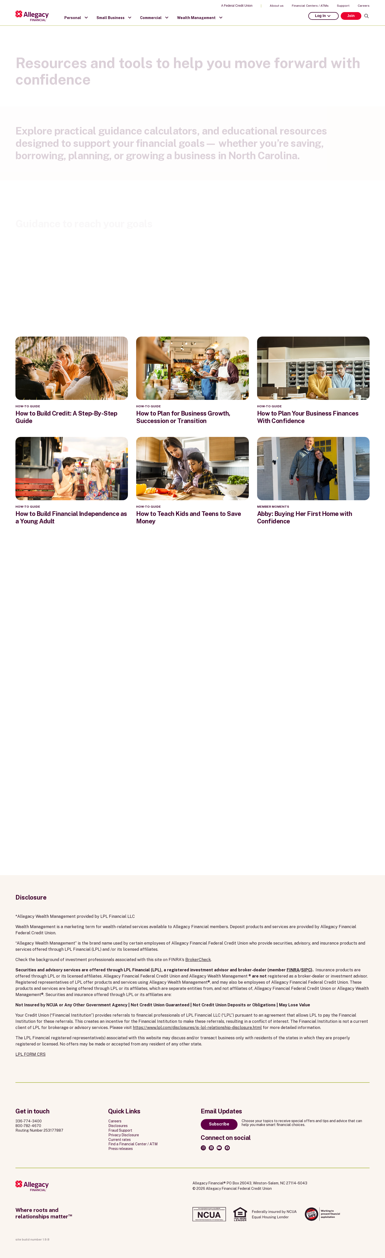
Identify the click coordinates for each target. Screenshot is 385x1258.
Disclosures (118, 1126)
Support (343, 5)
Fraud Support (120, 1130)
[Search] (366, 16)
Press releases (120, 1149)
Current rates (119, 1140)
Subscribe (219, 1124)
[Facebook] (227, 1147)
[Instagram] (203, 1147)
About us (277, 5)
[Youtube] (219, 1147)
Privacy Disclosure (123, 1135)
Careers (364, 5)
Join (351, 16)
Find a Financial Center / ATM (132, 1144)
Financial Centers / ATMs (310, 5)
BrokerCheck (198, 959)
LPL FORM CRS (30, 1054)
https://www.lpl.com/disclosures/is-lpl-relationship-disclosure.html (197, 1027)
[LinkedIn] (211, 1147)
